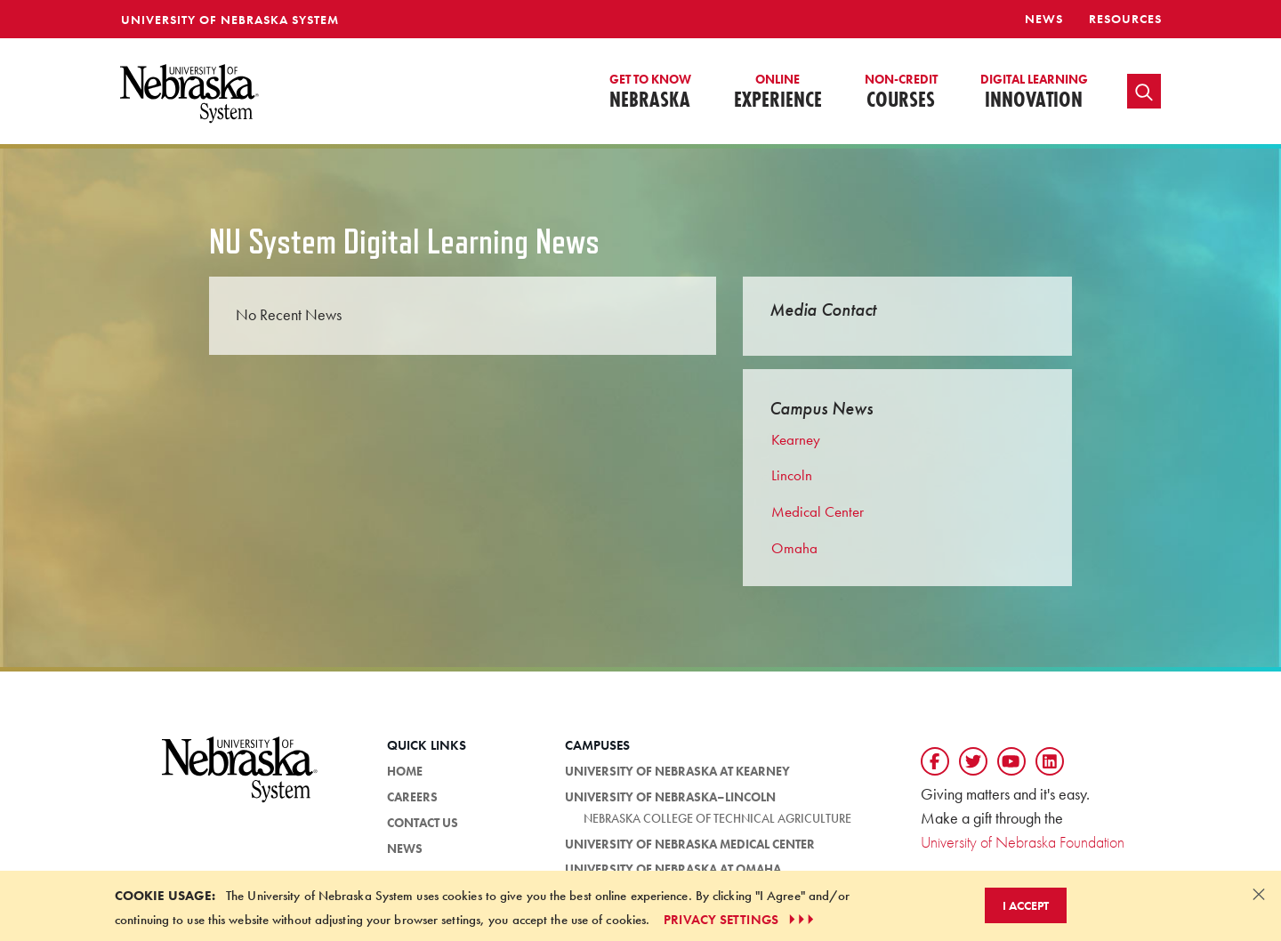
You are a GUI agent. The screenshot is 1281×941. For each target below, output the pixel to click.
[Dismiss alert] (1259, 894)
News (1044, 19)
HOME (405, 771)
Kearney (795, 439)
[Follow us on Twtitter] (973, 761)
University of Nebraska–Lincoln (670, 797)
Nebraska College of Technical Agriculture (717, 818)
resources (1125, 19)
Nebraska (650, 92)
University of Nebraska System (230, 20)
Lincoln (791, 475)
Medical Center (817, 511)
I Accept (1026, 905)
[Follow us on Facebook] (935, 761)
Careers (412, 797)
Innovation (1034, 92)
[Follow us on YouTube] (1011, 761)
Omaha (794, 548)
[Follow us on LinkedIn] (1049, 761)
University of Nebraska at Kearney (677, 771)
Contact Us (422, 823)
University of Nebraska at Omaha (673, 869)
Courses (901, 92)
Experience (778, 92)
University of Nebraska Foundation (1022, 842)
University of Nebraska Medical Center (690, 844)
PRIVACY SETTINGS (741, 920)
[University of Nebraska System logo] (240, 779)
